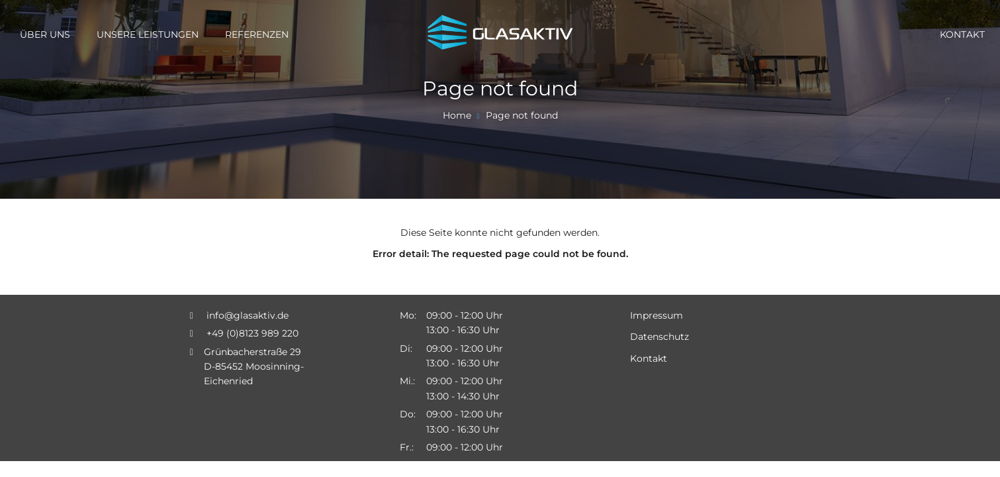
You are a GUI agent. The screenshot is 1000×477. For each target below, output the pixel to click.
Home (457, 115)
